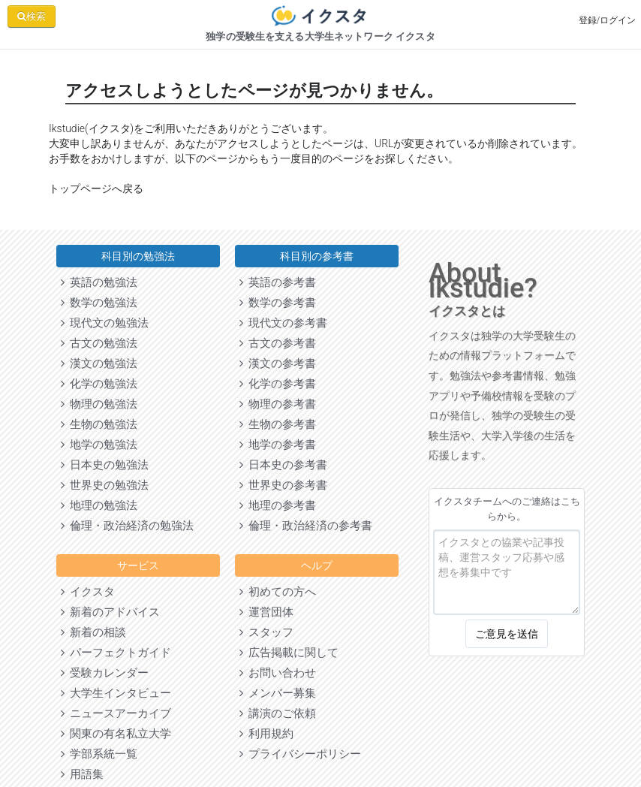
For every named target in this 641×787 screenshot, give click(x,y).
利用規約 (266, 733)
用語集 (82, 774)
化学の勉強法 (99, 383)
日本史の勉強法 (105, 465)
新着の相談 (93, 632)
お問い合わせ (277, 673)
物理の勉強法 (99, 404)
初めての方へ (277, 592)
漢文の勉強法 (99, 363)
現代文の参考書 (283, 323)
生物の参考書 (277, 424)
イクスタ (88, 592)
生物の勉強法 (99, 424)
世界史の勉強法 (105, 485)
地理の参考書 (277, 505)
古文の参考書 (277, 343)
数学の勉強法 (99, 302)
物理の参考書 (277, 404)
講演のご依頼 (277, 713)
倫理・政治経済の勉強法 (127, 525)
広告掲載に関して (289, 652)
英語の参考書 (277, 282)
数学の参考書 (277, 302)
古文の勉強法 (99, 343)
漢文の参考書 (277, 363)
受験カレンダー (105, 673)
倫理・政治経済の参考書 (305, 525)
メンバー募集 (277, 693)
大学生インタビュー (116, 693)
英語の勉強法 (99, 282)
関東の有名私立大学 (116, 733)
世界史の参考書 (283, 485)
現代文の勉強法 (105, 323)
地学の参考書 (277, 444)
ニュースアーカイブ (116, 713)
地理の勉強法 (99, 505)
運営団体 (266, 612)
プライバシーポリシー (300, 754)
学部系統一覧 (99, 754)
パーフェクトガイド (116, 652)
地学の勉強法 (99, 444)
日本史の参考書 (283, 465)
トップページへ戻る (96, 188)
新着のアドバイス (110, 612)
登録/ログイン (607, 20)
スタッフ (266, 632)
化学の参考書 (277, 383)
